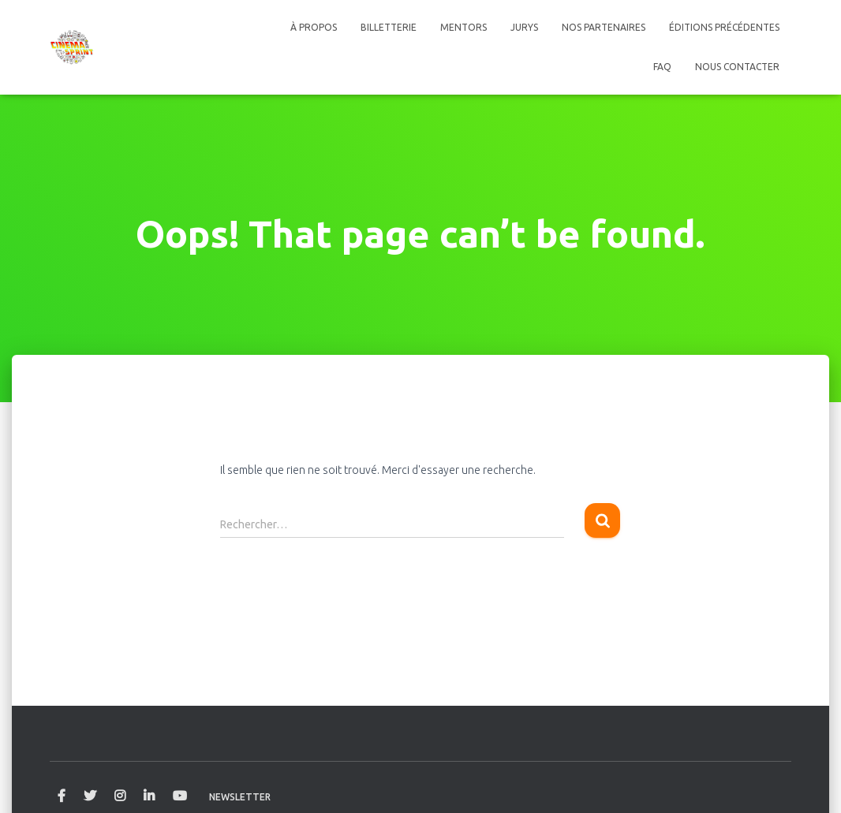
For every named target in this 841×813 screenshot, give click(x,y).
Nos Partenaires (603, 27)
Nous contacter (737, 67)
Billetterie (389, 27)
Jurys (524, 27)
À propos (313, 27)
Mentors (463, 27)
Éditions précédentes (724, 27)
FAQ (662, 67)
